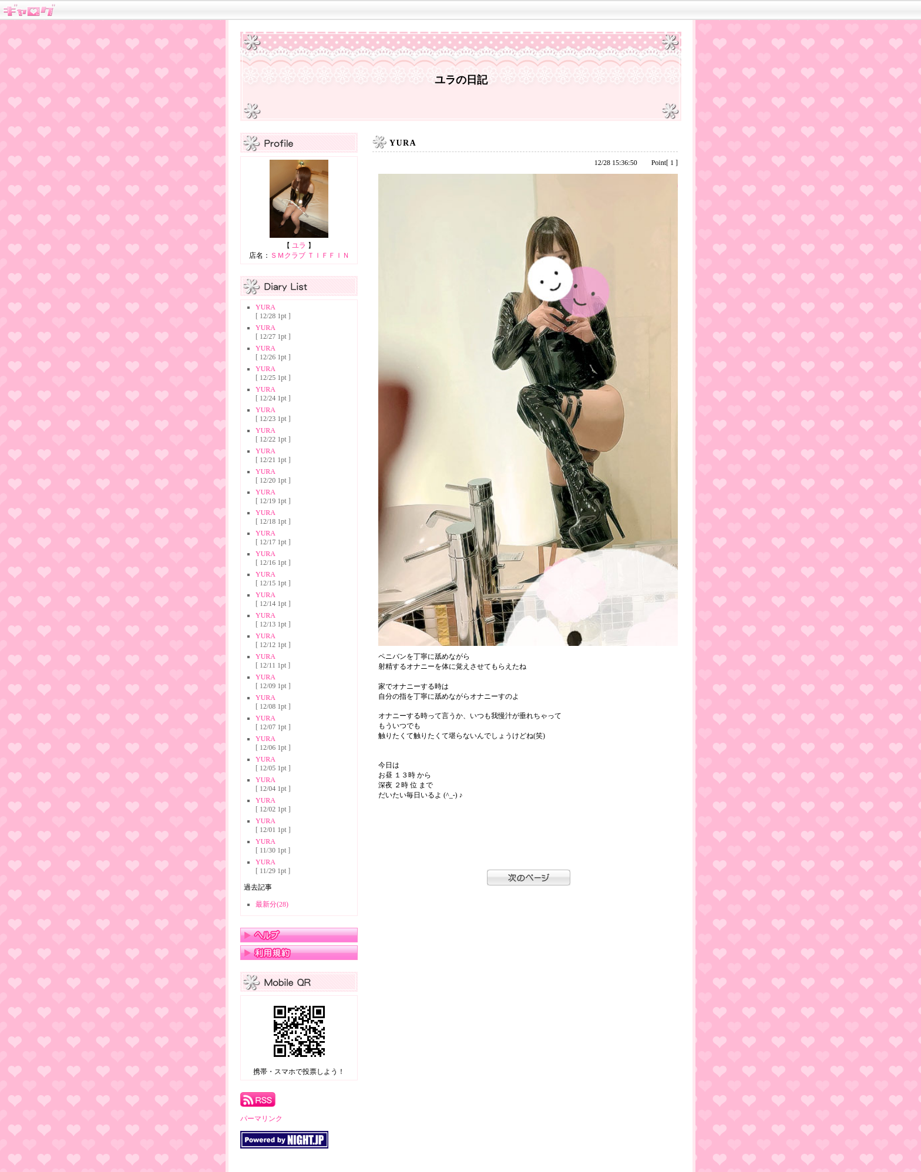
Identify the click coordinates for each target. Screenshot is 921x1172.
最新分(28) (272, 904)
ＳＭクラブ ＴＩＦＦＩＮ (309, 255)
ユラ (299, 245)
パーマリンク (261, 1118)
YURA (265, 307)
